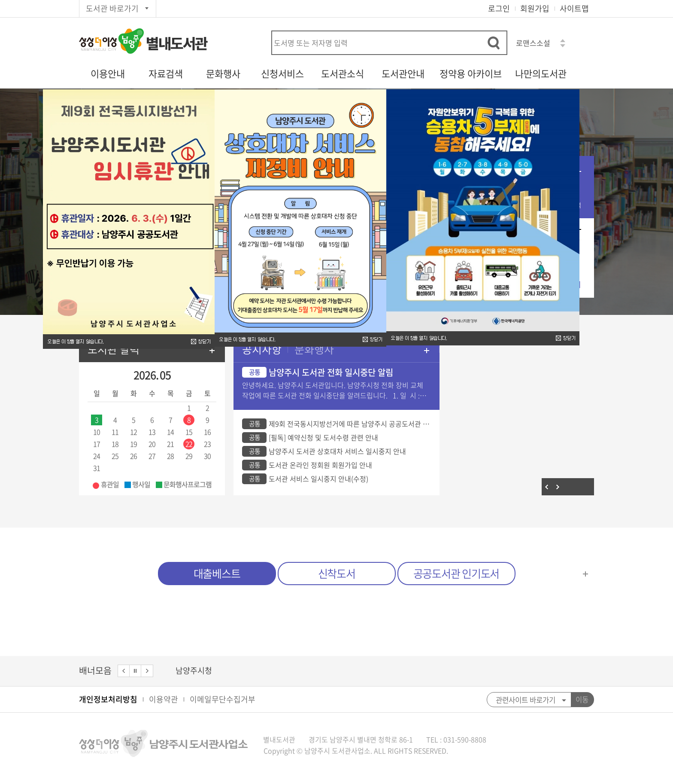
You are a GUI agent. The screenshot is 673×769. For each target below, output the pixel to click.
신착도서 (336, 573)
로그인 (499, 8)
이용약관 (163, 699)
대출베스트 (217, 573)
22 (188, 444)
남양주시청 (194, 670)
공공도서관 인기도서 (456, 573)
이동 (582, 699)
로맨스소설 (533, 42)
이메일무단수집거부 (222, 699)
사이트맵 (574, 8)
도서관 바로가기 (112, 8)
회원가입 (534, 8)
